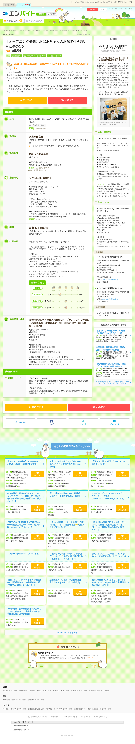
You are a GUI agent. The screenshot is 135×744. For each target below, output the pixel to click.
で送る (20, 422)
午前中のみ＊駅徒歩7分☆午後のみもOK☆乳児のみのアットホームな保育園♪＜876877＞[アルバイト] (23, 524)
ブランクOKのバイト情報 (63, 709)
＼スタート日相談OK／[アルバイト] (23, 553)
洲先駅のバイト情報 (44, 691)
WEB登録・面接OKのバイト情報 (14, 709)
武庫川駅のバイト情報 (79, 691)
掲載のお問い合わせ (100, 717)
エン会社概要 (85, 717)
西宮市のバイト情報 (10, 691)
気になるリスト (14, 20)
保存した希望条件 (35, 21)
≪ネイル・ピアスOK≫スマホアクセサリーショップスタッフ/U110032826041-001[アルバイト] (108, 496)
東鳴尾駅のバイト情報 (61, 691)
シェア (51, 424)
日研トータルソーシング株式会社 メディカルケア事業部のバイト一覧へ (112, 382)
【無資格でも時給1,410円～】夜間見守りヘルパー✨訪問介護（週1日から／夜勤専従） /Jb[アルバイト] (66, 556)
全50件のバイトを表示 (67, 633)
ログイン (103, 9)
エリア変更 (52, 14)
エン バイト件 (24, 5)
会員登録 (92, 9)
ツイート (83, 424)
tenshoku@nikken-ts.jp (110, 279)
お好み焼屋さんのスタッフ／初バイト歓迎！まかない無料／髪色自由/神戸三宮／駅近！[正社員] (109, 582)
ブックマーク (114, 424)
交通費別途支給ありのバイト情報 (40, 709)
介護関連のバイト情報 (36, 700)
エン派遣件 (9, 5)
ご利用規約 (54, 717)
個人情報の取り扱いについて (37, 717)
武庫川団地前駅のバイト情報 (99, 691)
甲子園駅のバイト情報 (27, 691)
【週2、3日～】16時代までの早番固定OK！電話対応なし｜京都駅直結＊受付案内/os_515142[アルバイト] (24, 582)
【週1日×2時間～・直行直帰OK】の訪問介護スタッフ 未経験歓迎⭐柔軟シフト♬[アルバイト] (67, 524)
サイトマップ (128, 8)
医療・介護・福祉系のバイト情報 (14, 700)
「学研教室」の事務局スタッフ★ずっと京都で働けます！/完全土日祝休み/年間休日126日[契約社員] (24, 611)
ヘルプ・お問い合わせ (115, 8)
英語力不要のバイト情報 (82, 709)
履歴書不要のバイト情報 (102, 709)
